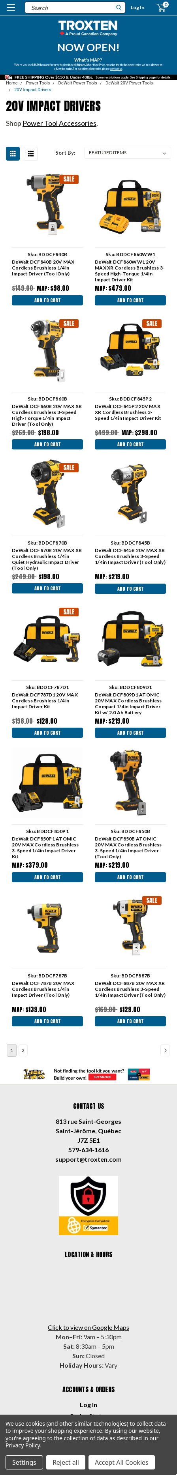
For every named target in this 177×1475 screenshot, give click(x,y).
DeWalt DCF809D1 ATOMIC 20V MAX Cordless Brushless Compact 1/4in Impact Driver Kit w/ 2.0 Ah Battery (128, 703)
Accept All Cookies (122, 1462)
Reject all (66, 1462)
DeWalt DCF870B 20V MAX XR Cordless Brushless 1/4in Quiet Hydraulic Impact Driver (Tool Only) (47, 559)
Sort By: (65, 153)
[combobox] (75, 7)
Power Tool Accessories (59, 123)
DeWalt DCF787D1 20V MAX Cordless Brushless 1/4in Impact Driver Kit (45, 700)
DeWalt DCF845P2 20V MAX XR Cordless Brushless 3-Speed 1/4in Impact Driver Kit (128, 412)
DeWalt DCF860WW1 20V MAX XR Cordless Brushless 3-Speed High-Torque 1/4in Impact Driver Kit (130, 271)
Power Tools (38, 83)
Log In (137, 7)
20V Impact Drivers (32, 89)
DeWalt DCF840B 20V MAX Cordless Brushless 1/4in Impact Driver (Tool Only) (43, 268)
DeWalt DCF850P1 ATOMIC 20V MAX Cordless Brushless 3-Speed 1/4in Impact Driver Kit (45, 847)
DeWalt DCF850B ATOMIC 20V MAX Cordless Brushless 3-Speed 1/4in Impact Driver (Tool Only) (128, 847)
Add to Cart (47, 300)
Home (12, 83)
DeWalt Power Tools (77, 83)
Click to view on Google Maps (88, 1327)
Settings (24, 1462)
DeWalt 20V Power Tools (129, 83)
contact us (116, 68)
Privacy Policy (23, 1445)
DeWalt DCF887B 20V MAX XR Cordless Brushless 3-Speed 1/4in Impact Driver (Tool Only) (130, 989)
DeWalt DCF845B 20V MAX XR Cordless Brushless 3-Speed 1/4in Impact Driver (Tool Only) (130, 556)
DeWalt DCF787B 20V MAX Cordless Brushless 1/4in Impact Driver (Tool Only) (43, 989)
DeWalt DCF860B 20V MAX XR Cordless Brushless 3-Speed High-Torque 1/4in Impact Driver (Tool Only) (47, 415)
